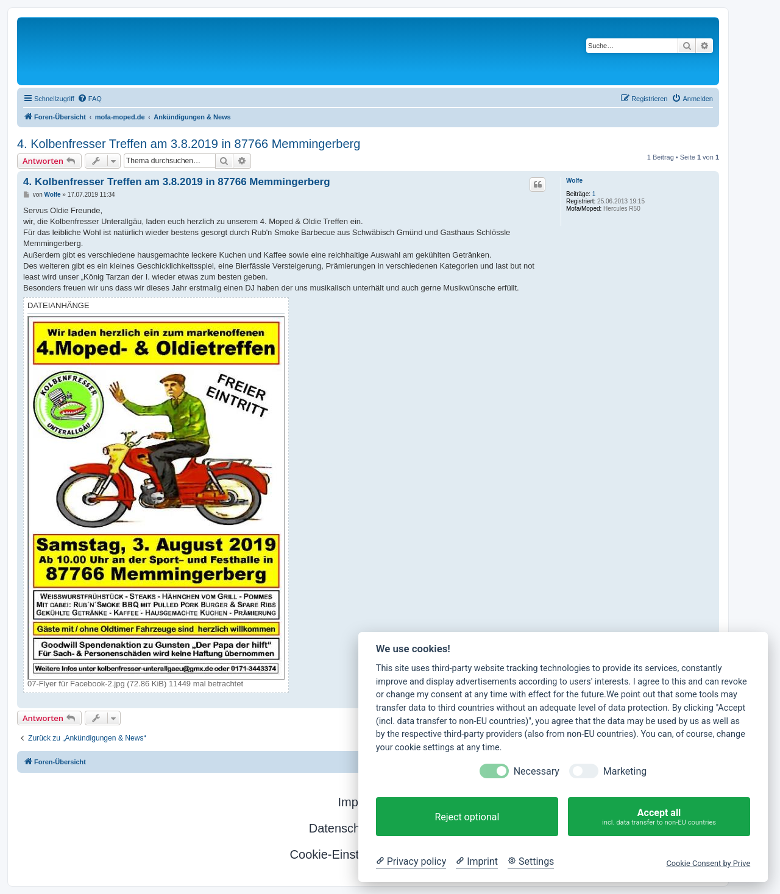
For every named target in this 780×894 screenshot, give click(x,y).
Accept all (659, 817)
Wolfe (574, 180)
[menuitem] (89, 98)
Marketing (625, 771)
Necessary (536, 771)
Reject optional (466, 817)
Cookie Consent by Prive (708, 863)
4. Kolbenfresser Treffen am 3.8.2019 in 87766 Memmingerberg (188, 143)
